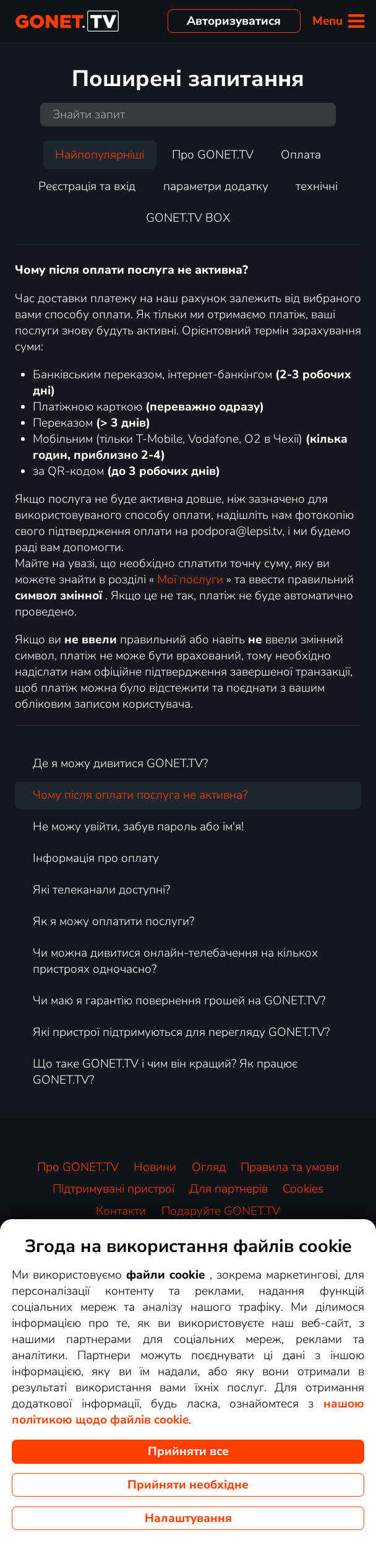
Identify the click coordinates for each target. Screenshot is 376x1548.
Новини (155, 1167)
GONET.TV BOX (188, 218)
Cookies (303, 1189)
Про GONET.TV (213, 155)
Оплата (301, 155)
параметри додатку (215, 186)
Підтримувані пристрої (113, 1189)
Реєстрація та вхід (86, 186)
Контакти (121, 1211)
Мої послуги (190, 580)
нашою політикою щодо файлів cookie (188, 1412)
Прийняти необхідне (188, 1485)
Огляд (209, 1167)
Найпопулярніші (99, 155)
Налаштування (188, 1518)
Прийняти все (188, 1451)
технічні (317, 186)
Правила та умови (290, 1167)
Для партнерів (228, 1189)
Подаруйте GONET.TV (220, 1211)
